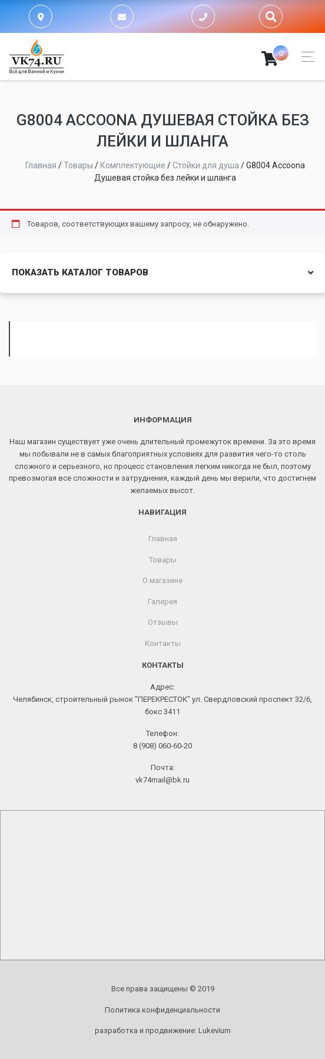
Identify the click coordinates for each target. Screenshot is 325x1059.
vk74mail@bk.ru (162, 779)
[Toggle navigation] (305, 57)
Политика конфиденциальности (162, 1009)
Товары (163, 559)
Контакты (163, 643)
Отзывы (163, 622)
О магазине (162, 580)
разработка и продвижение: (163, 1030)
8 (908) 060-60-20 (162, 745)
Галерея (162, 601)
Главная (162, 538)
